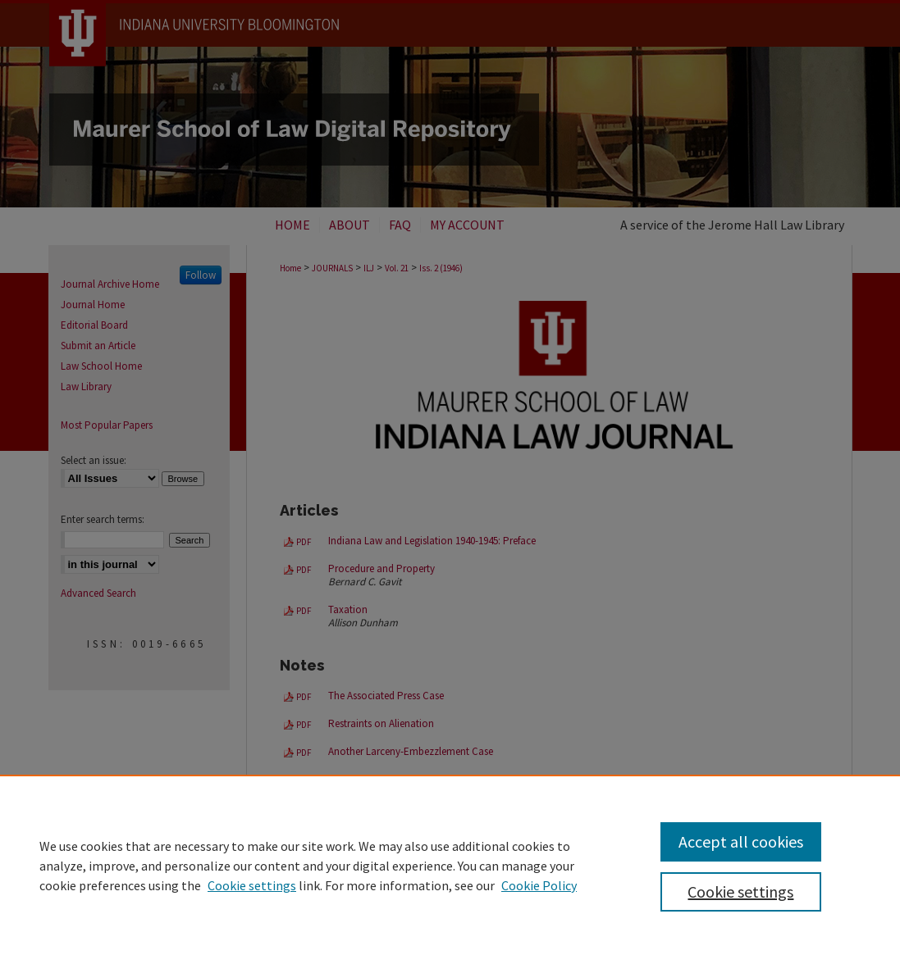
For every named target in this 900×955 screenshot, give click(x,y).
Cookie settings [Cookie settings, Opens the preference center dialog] (740, 891)
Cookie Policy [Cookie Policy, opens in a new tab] (539, 885)
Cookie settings (252, 885)
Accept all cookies (740, 841)
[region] (450, 865)
